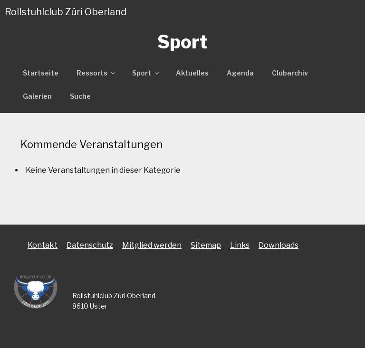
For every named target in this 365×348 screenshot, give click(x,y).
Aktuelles (192, 73)
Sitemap (206, 245)
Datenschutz (90, 245)
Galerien (37, 96)
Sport (146, 73)
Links (240, 245)
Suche (80, 96)
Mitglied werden (152, 245)
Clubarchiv (290, 73)
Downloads (278, 245)
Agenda (240, 73)
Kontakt (43, 245)
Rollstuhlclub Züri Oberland (65, 12)
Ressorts (96, 73)
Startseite (40, 73)
